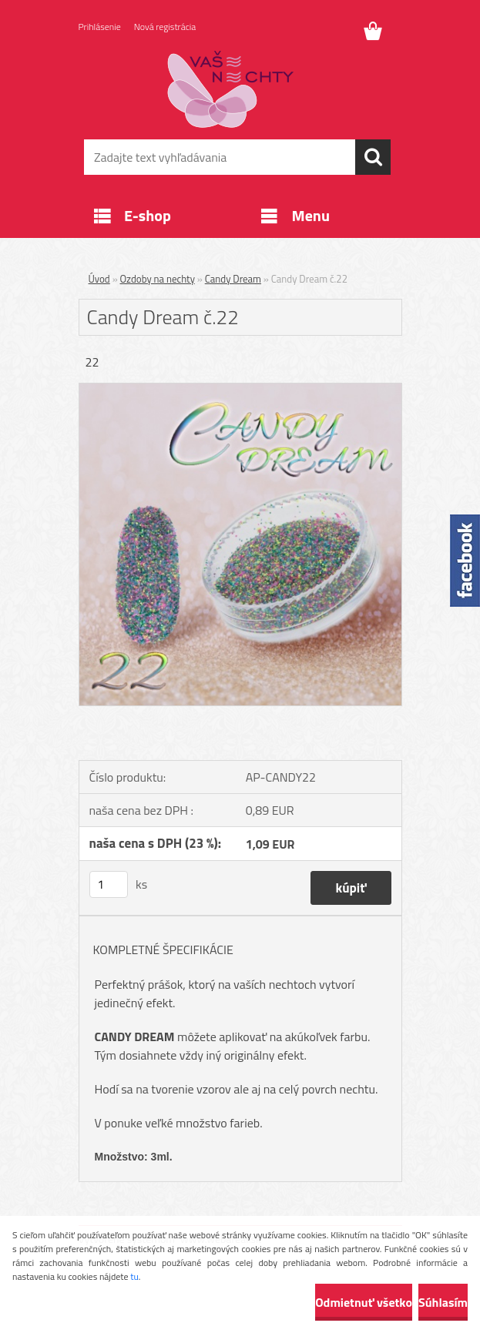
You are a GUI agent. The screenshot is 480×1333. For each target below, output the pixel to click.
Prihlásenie (100, 26)
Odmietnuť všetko (363, 1302)
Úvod (99, 278)
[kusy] (108, 884)
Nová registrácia (165, 26)
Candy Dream (233, 278)
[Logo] (231, 89)
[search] (373, 157)
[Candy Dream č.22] (240, 389)
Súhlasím (443, 1302)
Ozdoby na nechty (157, 278)
